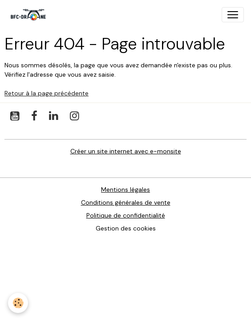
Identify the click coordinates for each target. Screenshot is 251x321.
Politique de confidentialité (125, 215)
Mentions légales (125, 189)
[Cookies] (18, 303)
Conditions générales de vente (125, 202)
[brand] (30, 14)
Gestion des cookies (126, 228)
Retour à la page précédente (46, 93)
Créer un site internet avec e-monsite (125, 151)
